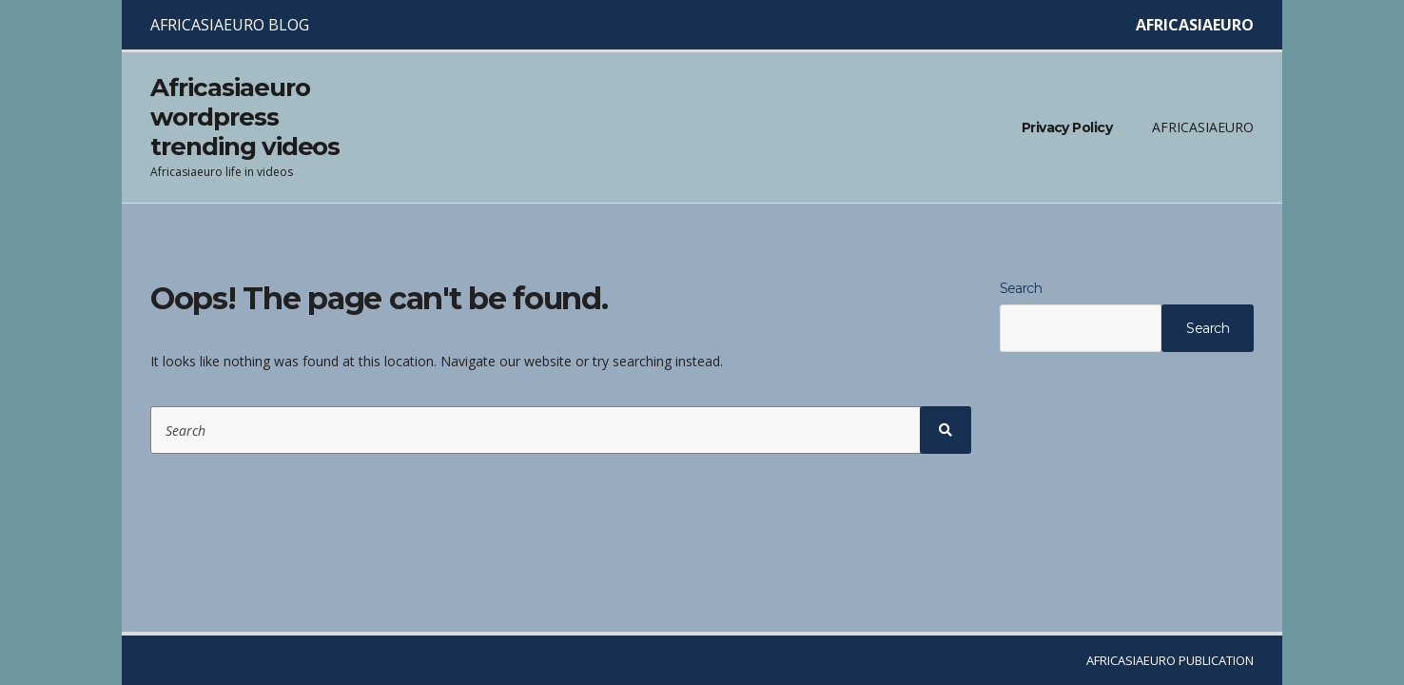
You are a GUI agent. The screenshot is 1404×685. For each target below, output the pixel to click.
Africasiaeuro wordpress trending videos (245, 117)
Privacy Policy (1067, 127)
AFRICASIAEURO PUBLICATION (1170, 660)
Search (1021, 288)
